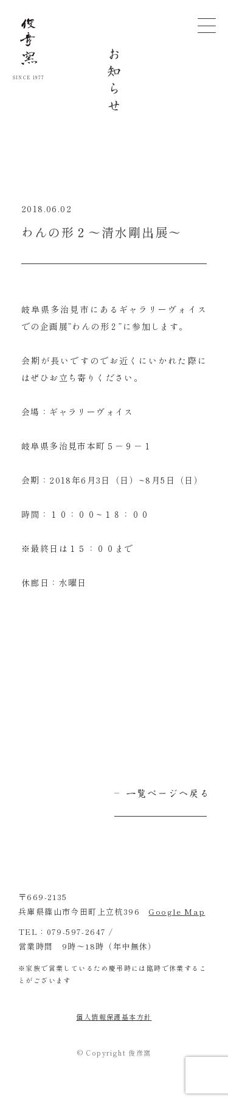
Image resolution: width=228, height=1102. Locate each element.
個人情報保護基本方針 (113, 1016)
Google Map (176, 911)
